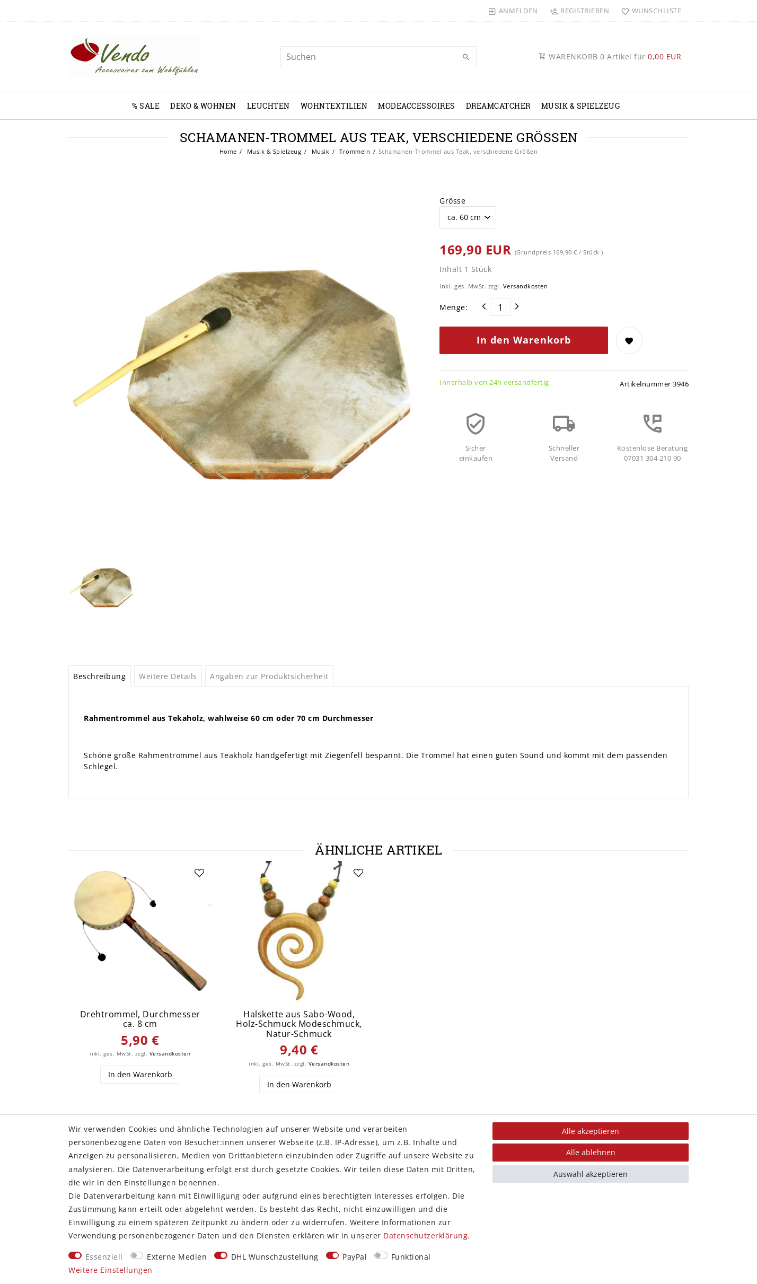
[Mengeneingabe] (500, 307)
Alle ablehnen (590, 1152)
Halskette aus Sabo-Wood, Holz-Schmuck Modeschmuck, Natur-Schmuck (299, 1024)
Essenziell (104, 1257)
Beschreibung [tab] (99, 676)
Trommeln (354, 151)
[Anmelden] (513, 10)
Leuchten (268, 106)
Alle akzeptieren (590, 1131)
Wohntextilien (334, 106)
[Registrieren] (579, 10)
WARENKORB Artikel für (610, 56)
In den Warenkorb (524, 339)
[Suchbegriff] (378, 56)
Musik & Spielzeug (580, 106)
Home (228, 151)
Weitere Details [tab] (168, 676)
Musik (319, 151)
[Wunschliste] (648, 10)
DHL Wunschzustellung (275, 1257)
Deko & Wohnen (203, 106)
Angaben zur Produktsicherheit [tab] (269, 676)
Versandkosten (525, 286)
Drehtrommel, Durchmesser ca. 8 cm (140, 1019)
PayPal (354, 1257)
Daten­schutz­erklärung (425, 1235)
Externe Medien (177, 1257)
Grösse (452, 201)
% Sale (146, 106)
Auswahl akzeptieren (590, 1174)
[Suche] (466, 57)
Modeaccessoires (416, 106)
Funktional (411, 1257)
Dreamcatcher (498, 106)
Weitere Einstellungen (110, 1270)
